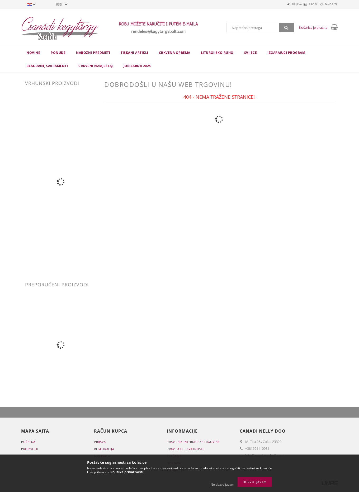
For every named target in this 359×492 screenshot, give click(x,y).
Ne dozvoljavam (222, 484)
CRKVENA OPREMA (174, 52)
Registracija (104, 449)
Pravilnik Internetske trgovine (193, 442)
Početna (28, 442)
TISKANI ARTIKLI (134, 52)
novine (33, 52)
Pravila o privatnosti (185, 449)
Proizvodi (29, 449)
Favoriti (328, 4)
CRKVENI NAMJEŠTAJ (95, 66)
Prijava (281, 4)
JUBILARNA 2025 (137, 66)
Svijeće (250, 52)
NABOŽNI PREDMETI (93, 52)
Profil (304, 4)
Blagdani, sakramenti (47, 66)
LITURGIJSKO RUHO (217, 52)
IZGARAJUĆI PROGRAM (286, 52)
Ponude (58, 52)
